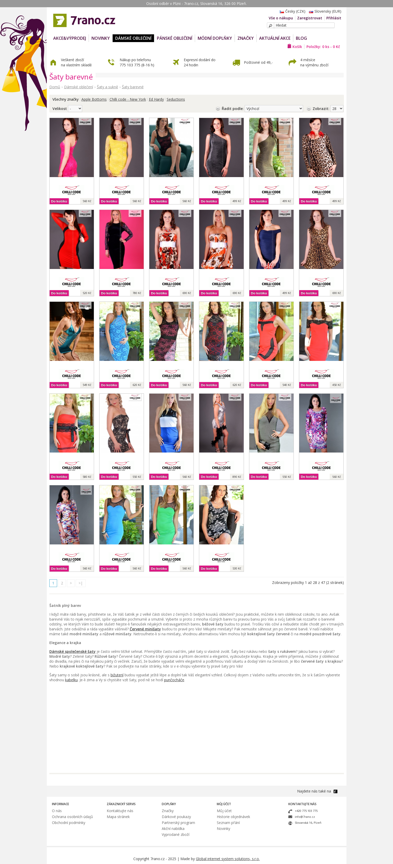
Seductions (176, 99)
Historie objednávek (233, 816)
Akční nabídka (173, 828)
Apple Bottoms (94, 99)
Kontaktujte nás (120, 810)
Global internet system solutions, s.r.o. (228, 858)
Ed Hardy (156, 99)
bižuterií (117, 674)
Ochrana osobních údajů (72, 816)
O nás (57, 810)
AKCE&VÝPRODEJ (69, 38)
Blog (301, 38)
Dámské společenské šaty (72, 651)
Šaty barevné (133, 86)
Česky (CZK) (291, 11)
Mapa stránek (118, 816)
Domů (54, 86)
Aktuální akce (274, 38)
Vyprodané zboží (175, 834)
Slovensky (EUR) (323, 11)
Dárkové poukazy (176, 816)
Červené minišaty (145, 629)
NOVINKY (100, 38)
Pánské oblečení (174, 38)
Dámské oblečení (133, 38)
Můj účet (224, 810)
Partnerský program (178, 822)
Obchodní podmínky (68, 822)
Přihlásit (333, 17)
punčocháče (174, 679)
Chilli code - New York (128, 99)
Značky (245, 38)
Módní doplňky (215, 38)
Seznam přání (228, 822)
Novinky (223, 828)
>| (81, 583)
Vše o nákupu (281, 17)
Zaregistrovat (309, 17)
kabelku (71, 679)
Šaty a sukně (107, 86)
